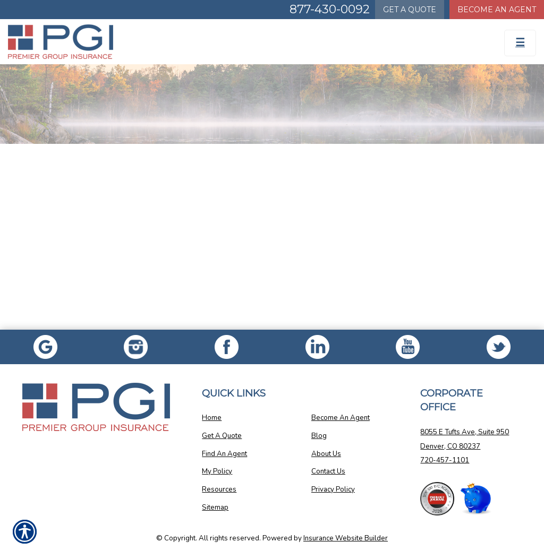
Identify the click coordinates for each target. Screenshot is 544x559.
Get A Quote (222, 436)
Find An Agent (224, 454)
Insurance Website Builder (345, 538)
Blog (319, 436)
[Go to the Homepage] (68, 41)
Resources (219, 489)
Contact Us (328, 471)
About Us (326, 454)
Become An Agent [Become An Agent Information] (496, 9)
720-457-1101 (444, 460)
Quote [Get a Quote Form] (409, 9)
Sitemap (215, 507)
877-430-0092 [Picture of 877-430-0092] (330, 9)
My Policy (217, 471)
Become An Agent (340, 418)
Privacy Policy (333, 489)
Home (212, 418)
